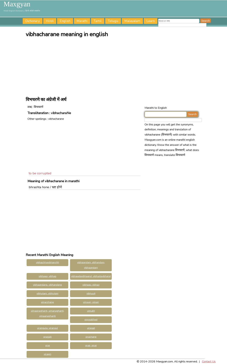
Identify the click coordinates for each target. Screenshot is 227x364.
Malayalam (132, 21)
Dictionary (32, 21)
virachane (90, 336)
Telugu (113, 21)
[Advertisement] (114, 66)
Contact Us (209, 361)
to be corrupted (40, 173)
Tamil (98, 21)
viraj (47, 345)
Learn (150, 21)
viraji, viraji (91, 345)
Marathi (82, 21)
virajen (47, 354)
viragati (47, 336)
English (65, 21)
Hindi (50, 21)
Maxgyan (17, 4)
